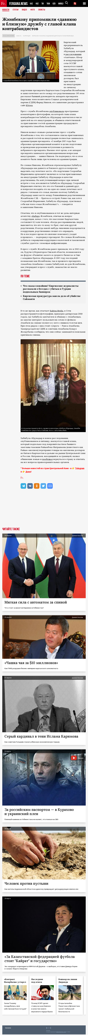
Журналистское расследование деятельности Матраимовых (53, 36)
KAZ (31, 3)
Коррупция (26, 36)
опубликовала (56, 111)
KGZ (37, 3)
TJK (43, 3)
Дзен (28, 472)
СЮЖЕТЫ (43, 10)
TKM (48, 3)
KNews (29, 105)
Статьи (16, 10)
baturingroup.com (61, 1032)
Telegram (79, 468)
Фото (33, 10)
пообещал (47, 459)
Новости (6, 10)
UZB (54, 3)
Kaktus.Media (56, 311)
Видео (25, 10)
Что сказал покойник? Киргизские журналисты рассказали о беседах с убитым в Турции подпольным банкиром (52, 289)
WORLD (61, 3)
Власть (18, 36)
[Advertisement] (44, 510)
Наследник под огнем (37, 981)
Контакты (8, 1028)
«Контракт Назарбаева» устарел (15, 981)
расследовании (73, 54)
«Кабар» (35, 216)
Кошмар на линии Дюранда (67, 981)
